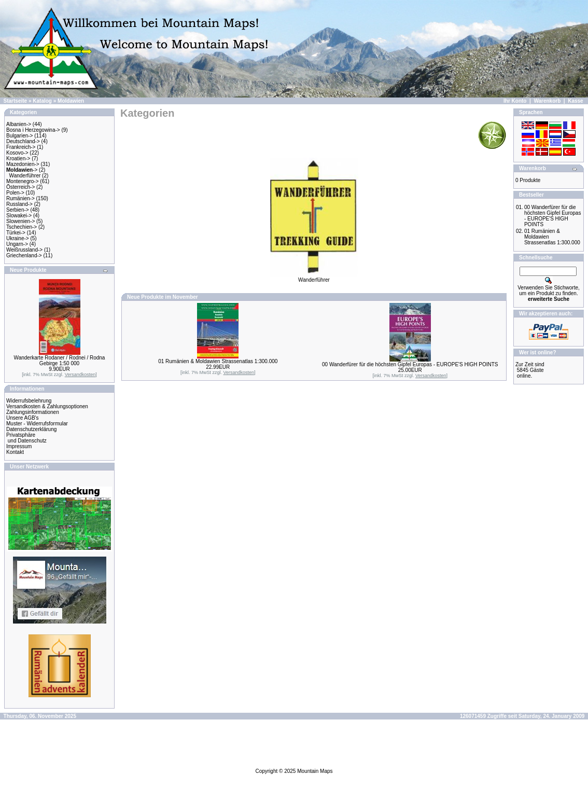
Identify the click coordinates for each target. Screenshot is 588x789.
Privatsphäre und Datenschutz (26, 438)
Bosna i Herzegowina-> (33, 130)
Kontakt (15, 452)
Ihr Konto (514, 101)
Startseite (15, 101)
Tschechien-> (21, 227)
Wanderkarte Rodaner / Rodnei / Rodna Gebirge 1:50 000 (59, 360)
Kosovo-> (17, 153)
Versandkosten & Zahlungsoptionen (47, 406)
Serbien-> (17, 210)
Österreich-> (20, 187)
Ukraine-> (17, 238)
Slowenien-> (20, 221)
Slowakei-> (19, 215)
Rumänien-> (20, 198)
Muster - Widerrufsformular (37, 423)
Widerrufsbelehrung (28, 401)
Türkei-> (15, 233)
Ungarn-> (17, 244)
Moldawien (71, 101)
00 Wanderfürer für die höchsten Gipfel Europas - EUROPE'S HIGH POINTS (410, 364)
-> (21, 170)
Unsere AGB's (22, 418)
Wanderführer (25, 175)
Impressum (19, 446)
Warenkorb (547, 101)
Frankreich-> (20, 147)
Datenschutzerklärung (31, 429)
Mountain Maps (314, 771)
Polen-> (15, 193)
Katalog (42, 101)
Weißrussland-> (24, 250)
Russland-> (19, 204)
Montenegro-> (22, 181)
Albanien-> (18, 124)
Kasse (575, 101)
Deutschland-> (23, 141)
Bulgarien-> (19, 136)
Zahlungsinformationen (32, 412)
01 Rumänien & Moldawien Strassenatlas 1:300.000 (217, 361)
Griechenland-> (24, 255)
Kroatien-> (18, 158)
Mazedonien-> (22, 164)
